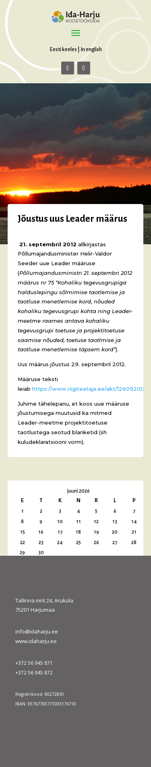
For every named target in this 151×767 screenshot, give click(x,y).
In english (91, 49)
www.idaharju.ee (36, 641)
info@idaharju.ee (36, 631)
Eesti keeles (63, 49)
